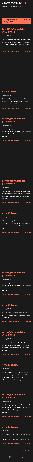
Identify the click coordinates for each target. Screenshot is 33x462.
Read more (27, 51)
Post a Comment (13, 51)
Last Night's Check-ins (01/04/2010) (13, 334)
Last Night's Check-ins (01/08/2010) (13, 120)
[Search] (26, 3)
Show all (26, 20)
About (12, 11)
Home (4, 11)
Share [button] (4, 51)
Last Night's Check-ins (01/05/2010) (13, 274)
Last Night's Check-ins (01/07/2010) (13, 182)
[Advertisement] (16, 71)
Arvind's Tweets (10, 91)
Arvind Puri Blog (12, 3)
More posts (27, 450)
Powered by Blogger (16, 457)
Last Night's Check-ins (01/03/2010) (13, 396)
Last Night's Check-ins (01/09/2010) (13, 30)
